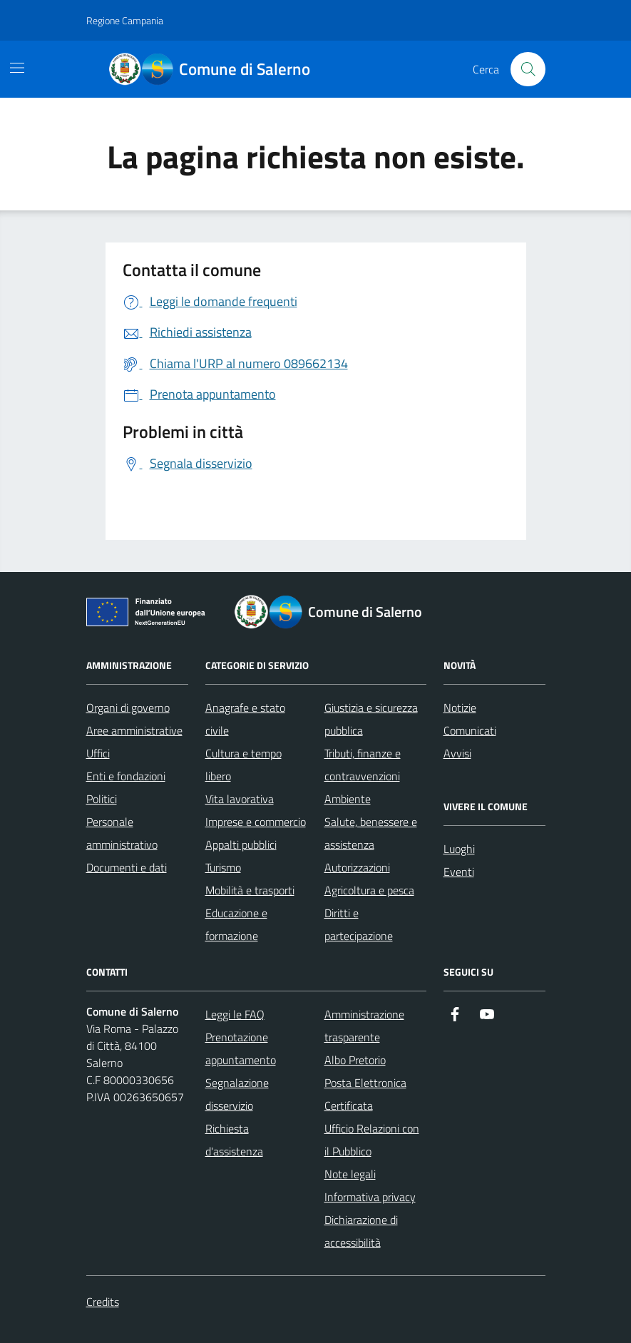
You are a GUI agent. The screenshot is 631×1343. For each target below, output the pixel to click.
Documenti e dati (126, 867)
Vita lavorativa (239, 798)
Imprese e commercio (255, 821)
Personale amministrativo (122, 833)
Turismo (223, 867)
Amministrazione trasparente (364, 1026)
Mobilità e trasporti (249, 890)
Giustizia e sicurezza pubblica (371, 719)
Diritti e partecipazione (358, 924)
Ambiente (347, 798)
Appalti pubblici (241, 844)
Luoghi (459, 848)
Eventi (458, 871)
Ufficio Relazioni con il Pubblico (371, 1140)
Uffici (98, 753)
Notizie (459, 707)
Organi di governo (128, 707)
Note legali (350, 1174)
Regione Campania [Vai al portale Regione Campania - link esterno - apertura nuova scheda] (124, 20)
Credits (102, 1301)
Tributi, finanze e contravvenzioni (362, 765)
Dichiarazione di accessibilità (361, 1231)
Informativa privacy (370, 1196)
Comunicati (469, 730)
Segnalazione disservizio (237, 1094)
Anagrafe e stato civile (245, 719)
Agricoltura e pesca (369, 890)
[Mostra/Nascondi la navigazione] (17, 67)
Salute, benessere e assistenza (370, 833)
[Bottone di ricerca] (528, 69)
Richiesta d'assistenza (234, 1140)
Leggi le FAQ (235, 1014)
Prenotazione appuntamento (240, 1048)
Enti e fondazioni (125, 776)
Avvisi (457, 753)
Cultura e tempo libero (243, 765)
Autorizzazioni (357, 867)
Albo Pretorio (355, 1059)
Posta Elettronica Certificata (365, 1094)
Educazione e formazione (236, 924)
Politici (101, 798)
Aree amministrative (134, 730)
